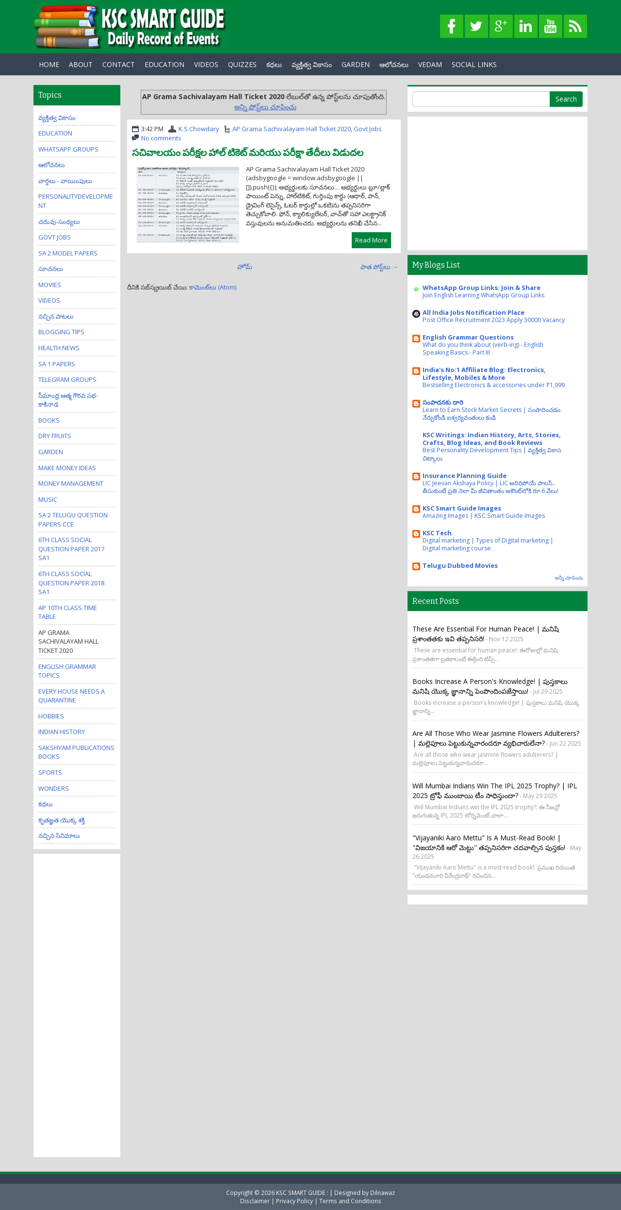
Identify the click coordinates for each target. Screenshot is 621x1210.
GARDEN (356, 64)
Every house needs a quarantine (71, 696)
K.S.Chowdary (199, 128)
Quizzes (242, 64)
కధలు (274, 64)
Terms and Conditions (350, 1201)
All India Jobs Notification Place (473, 312)
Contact (118, 64)
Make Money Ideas (67, 467)
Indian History (61, 731)
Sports (50, 772)
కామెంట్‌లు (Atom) (212, 287)
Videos (206, 64)
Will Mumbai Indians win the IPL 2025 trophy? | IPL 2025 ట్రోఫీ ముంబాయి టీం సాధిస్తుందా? (494, 790)
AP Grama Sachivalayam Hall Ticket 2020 (291, 128)
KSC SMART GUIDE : (302, 1192)
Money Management (70, 483)
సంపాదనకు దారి (443, 402)
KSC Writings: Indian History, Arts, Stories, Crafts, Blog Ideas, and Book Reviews (492, 438)
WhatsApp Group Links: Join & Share (481, 287)
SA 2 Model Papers (68, 253)
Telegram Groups (67, 379)
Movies (49, 284)
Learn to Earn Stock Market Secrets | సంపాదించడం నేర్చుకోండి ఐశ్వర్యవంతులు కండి (491, 414)
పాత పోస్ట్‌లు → (379, 266)
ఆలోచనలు (394, 64)
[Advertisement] (77, 1004)
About (81, 64)
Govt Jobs (368, 128)
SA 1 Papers (56, 363)
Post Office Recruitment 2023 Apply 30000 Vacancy (494, 320)
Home (49, 64)
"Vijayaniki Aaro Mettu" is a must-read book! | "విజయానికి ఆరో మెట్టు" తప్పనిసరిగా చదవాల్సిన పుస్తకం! (488, 842)
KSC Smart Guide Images (462, 508)
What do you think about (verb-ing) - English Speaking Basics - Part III (483, 349)
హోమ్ (244, 266)
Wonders (53, 788)
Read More (371, 240)
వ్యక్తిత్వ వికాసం (312, 64)
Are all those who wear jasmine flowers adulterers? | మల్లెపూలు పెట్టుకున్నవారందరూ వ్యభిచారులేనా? (495, 738)
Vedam (430, 64)
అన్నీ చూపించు (569, 578)
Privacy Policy (294, 1201)
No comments (161, 138)
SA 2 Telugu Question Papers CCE (73, 519)
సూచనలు (50, 268)
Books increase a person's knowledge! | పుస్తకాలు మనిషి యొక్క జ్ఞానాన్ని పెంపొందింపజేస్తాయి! (490, 686)
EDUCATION (164, 64)
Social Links (474, 64)
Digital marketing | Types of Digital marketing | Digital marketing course (488, 544)
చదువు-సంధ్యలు (59, 221)
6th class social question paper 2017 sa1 (71, 548)
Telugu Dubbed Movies (460, 565)
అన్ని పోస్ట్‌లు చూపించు (265, 106)
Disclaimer (255, 1201)
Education (55, 133)
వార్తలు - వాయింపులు (65, 180)
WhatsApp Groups (68, 149)
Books (49, 420)
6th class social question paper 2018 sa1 (71, 582)
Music (47, 499)
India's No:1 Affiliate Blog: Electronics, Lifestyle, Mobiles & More (484, 373)
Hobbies (51, 716)
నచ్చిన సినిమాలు (59, 835)
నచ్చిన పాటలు (56, 316)
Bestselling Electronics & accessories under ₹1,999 (494, 385)
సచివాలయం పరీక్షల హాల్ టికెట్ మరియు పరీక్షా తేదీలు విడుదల (247, 152)
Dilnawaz (382, 1192)
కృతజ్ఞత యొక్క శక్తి (61, 820)
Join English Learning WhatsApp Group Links (483, 295)
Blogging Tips (61, 331)
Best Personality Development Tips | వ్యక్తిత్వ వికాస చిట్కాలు (492, 454)
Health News (59, 347)
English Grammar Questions (468, 337)
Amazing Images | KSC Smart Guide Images (484, 515)
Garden (50, 451)
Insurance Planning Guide (465, 475)
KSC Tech (437, 532)
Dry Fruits (54, 435)
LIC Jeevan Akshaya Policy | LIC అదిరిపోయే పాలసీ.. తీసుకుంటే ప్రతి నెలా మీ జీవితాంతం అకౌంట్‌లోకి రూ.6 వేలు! (490, 487)
